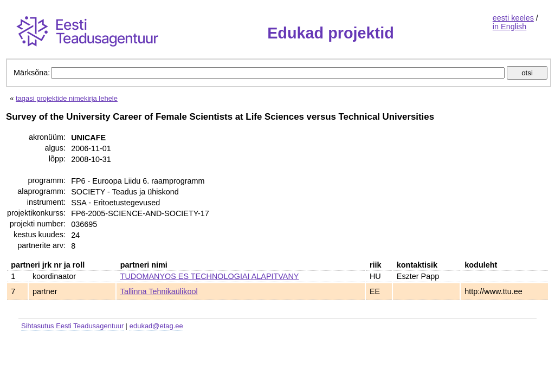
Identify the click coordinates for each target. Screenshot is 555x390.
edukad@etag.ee (156, 326)
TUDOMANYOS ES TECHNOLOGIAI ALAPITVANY (209, 276)
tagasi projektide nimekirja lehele (67, 98)
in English (509, 26)
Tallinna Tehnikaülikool (159, 291)
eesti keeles (513, 18)
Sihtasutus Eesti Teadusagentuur (72, 326)
